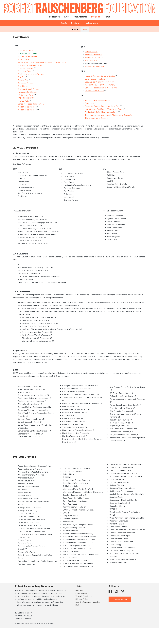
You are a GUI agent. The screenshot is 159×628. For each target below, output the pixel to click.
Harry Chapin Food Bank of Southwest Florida (104, 109)
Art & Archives (80, 16)
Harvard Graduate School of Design (100, 76)
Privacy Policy (81, 593)
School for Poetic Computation (31, 104)
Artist (66, 16)
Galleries (79, 590)
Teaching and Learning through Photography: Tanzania (108, 115)
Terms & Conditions (83, 596)
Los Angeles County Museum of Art (99, 82)
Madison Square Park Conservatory (100, 85)
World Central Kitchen (27, 107)
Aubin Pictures (91, 51)
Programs (95, 16)
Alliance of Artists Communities (98, 100)
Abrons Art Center (25, 50)
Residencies (76, 23)
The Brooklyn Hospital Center (30, 65)
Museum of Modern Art (94, 57)
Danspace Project (25, 83)
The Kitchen (23, 86)
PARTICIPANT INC (25, 98)
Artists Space (23, 59)
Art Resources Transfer (28, 56)
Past (85, 29)
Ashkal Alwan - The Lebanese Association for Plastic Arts (42, 62)
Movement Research (93, 54)
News (107, 16)
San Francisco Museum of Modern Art (101, 87)
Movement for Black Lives (28, 92)
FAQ (77, 605)
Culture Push (23, 80)
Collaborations (92, 23)
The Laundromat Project (28, 89)
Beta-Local (89, 103)
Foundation (54, 16)
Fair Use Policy (81, 599)
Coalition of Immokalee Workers (31, 74)
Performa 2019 (91, 60)
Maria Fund (115, 106)
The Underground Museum (96, 118)
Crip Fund (22, 77)
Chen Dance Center (26, 68)
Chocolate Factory (25, 71)
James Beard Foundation (95, 79)
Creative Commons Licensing (87, 602)
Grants (64, 23)
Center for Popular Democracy (98, 106)
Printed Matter (24, 101)
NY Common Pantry (26, 95)
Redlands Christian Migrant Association (101, 112)
